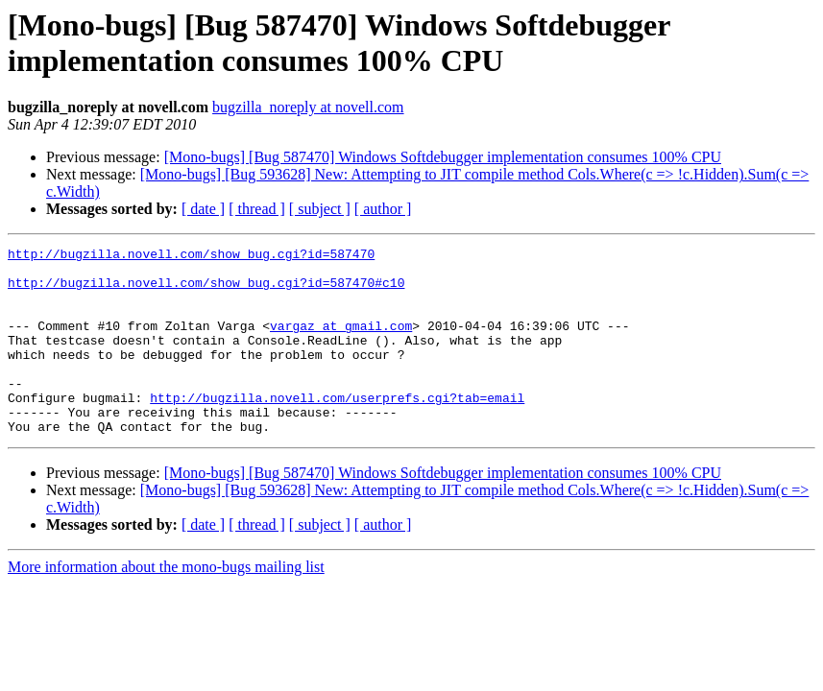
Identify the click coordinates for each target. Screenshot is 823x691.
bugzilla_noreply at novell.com (308, 107)
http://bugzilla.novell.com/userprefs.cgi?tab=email (337, 429)
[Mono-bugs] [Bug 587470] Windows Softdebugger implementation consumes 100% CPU (442, 157)
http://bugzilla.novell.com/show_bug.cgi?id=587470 (191, 256)
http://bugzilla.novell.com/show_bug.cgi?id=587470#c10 (206, 290)
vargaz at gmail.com (341, 342)
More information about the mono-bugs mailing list (166, 604)
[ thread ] (257, 209)
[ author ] (383, 209)
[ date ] (203, 209)
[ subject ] (320, 209)
